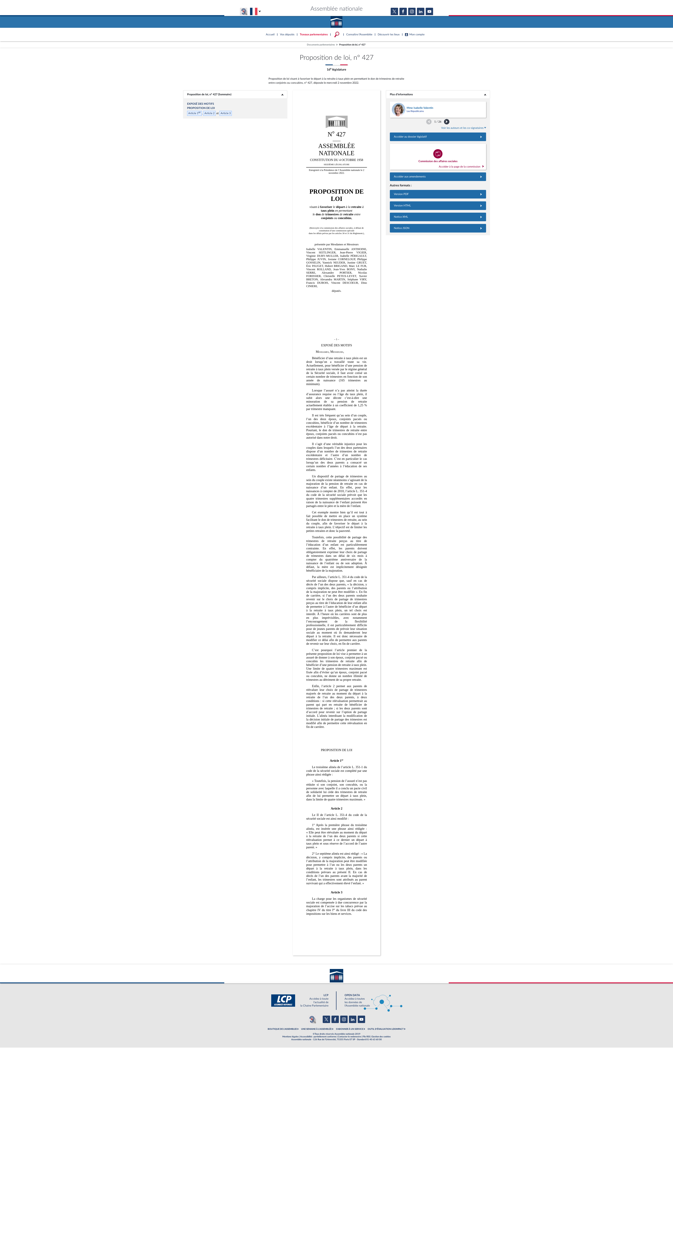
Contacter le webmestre (349, 1037)
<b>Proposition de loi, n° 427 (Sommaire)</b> (235, 94)
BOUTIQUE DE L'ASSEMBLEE (282, 1029)
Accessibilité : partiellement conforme (318, 1037)
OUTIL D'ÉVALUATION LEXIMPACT (386, 1029)
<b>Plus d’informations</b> (437, 94)
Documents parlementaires (321, 44)
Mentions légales (290, 1037)
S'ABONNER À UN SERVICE (349, 1029)
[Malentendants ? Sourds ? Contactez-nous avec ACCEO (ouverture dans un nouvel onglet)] (312, 1019)
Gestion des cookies (381, 1037)
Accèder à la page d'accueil (336, 20)
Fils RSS (366, 1037)
